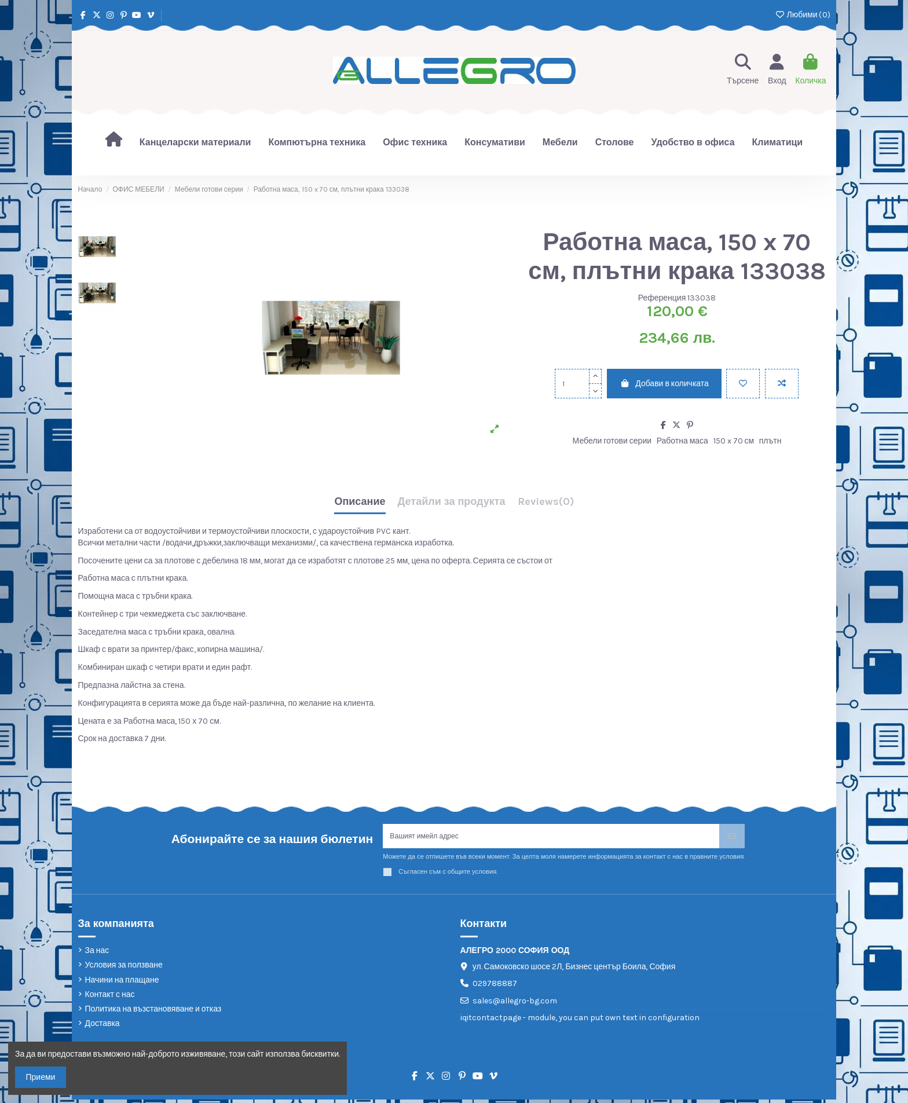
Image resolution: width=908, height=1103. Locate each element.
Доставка (102, 1027)
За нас (97, 954)
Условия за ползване (124, 969)
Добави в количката (664, 384)
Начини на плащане (122, 983)
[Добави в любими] (743, 383)
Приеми (41, 1077)
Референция (662, 298)
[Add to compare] (782, 383)
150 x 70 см (734, 441)
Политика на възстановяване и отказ (153, 1013)
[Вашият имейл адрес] (551, 838)
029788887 (495, 987)
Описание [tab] (359, 502)
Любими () (802, 15)
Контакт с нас (110, 998)
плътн (770, 441)
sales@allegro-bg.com (515, 1005)
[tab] (546, 504)
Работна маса (682, 441)
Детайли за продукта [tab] (452, 502)
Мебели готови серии (612, 441)
